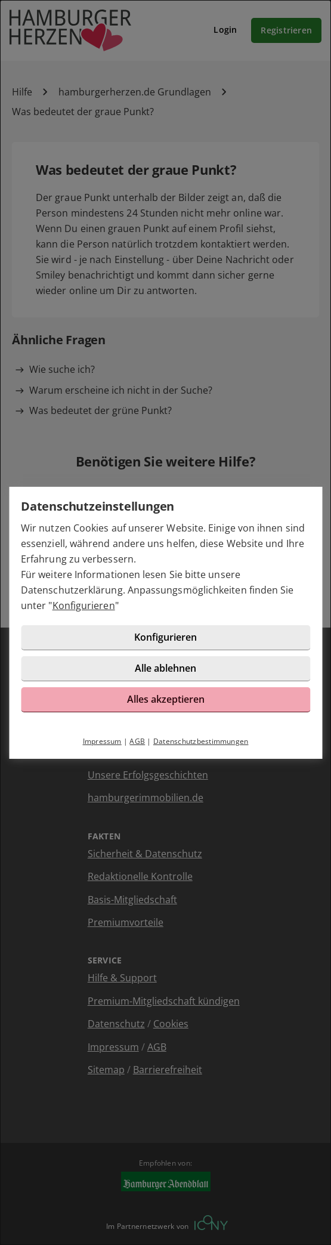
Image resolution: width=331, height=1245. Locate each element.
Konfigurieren (83, 605)
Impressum (102, 741)
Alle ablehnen (165, 668)
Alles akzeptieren (166, 699)
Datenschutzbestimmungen (201, 741)
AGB (137, 741)
